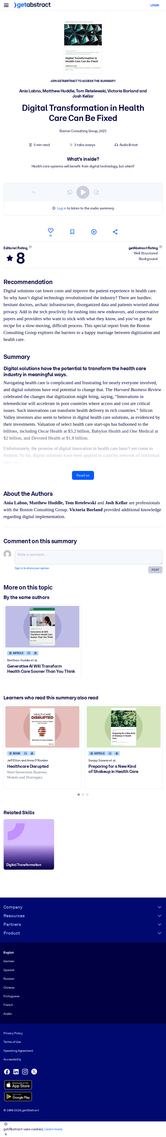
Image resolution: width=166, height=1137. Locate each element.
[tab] (78, 794)
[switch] (83, 192)
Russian (8, 978)
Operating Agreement (18, 1050)
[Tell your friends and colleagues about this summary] (115, 231)
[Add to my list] (93, 231)
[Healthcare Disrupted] (42, 727)
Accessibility (12, 1059)
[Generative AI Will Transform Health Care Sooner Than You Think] (42, 626)
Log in (61, 208)
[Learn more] (30, 247)
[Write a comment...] (89, 557)
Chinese (8, 987)
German (8, 961)
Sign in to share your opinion (32, 568)
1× (33, 192)
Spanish (8, 970)
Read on (83, 475)
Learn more (53, 1129)
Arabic (7, 1013)
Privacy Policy (13, 1033)
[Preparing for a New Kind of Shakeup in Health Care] (124, 727)
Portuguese (11, 996)
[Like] (50, 232)
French (8, 1005)
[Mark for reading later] (72, 231)
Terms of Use (12, 1042)
